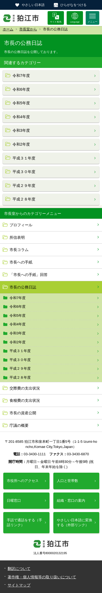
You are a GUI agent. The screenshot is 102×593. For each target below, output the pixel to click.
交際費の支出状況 (25, 388)
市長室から (28, 29)
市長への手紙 (21, 262)
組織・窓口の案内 (71, 500)
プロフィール (21, 225)
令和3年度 (18, 333)
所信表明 (17, 237)
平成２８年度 (20, 377)
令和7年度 (18, 298)
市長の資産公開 (23, 413)
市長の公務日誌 (23, 287)
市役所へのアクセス (23, 481)
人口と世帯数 (67, 481)
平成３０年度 (20, 360)
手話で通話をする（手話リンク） (24, 522)
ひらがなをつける (73, 5)
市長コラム (19, 249)
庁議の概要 (19, 425)
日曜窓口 (14, 500)
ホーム (8, 29)
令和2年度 (18, 342)
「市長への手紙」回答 (29, 274)
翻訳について (19, 568)
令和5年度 (18, 315)
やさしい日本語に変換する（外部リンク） (74, 522)
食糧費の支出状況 (25, 400)
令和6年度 (18, 307)
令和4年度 (18, 324)
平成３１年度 (20, 351)
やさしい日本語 (33, 5)
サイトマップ (19, 585)
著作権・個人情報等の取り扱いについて (42, 577)
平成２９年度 (20, 368)
